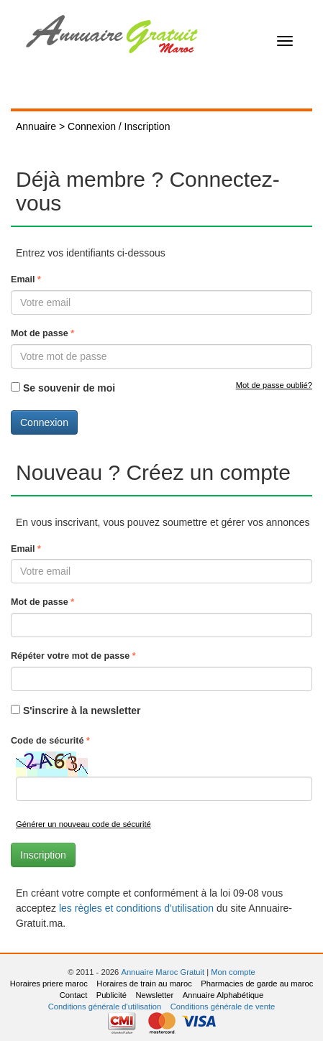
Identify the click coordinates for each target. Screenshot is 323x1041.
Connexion (44, 422)
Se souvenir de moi (69, 388)
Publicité (111, 995)
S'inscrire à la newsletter (82, 710)
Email (26, 279)
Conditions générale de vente (223, 1006)
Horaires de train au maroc (143, 983)
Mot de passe (42, 333)
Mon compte (233, 972)
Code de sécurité (50, 741)
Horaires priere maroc (49, 983)
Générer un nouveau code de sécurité (83, 824)
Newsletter (154, 995)
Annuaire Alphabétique (223, 995)
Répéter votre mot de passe (73, 656)
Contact (74, 995)
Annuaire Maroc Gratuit (162, 972)
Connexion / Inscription (119, 126)
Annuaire (36, 126)
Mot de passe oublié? (274, 385)
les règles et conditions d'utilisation (136, 908)
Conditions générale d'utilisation (105, 1006)
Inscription (43, 855)
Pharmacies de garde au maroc (257, 983)
